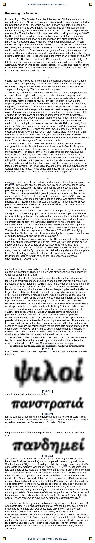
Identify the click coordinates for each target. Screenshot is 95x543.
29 (12, 184)
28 (61, 123)
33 (65, 466)
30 (57, 204)
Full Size (47, 348)
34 (80, 497)
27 (88, 55)
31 (58, 235)
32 (84, 328)
